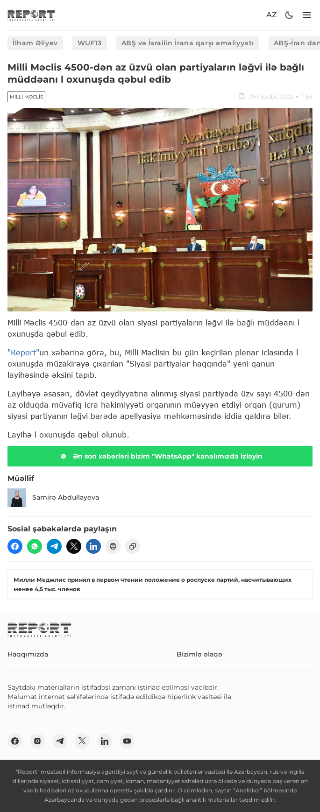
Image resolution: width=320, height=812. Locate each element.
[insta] (37, 741)
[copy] (132, 546)
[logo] (31, 15)
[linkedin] (93, 546)
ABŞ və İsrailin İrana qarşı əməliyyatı (187, 43)
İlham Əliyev (35, 43)
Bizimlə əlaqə (199, 654)
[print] (113, 546)
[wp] (34, 546)
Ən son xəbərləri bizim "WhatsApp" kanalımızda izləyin (160, 456)
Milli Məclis (26, 97)
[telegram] (54, 546)
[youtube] (127, 741)
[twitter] (73, 546)
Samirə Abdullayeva (53, 497)
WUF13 (90, 43)
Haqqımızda (27, 654)
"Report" (23, 352)
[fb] (14, 546)
